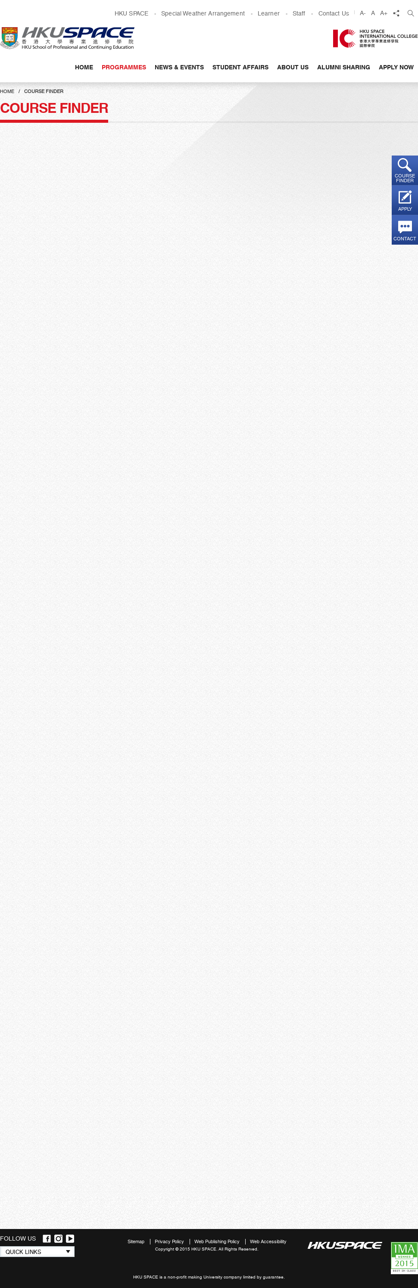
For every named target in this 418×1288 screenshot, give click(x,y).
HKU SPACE (131, 13)
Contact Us (333, 13)
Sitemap (137, 1241)
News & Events (179, 67)
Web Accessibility (268, 1241)
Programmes (124, 67)
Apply (405, 209)
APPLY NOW (396, 67)
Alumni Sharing (343, 67)
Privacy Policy (170, 1241)
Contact (404, 239)
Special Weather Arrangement (203, 13)
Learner (269, 13)
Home (84, 67)
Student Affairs (240, 67)
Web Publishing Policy (217, 1241)
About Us (293, 67)
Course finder (405, 178)
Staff (299, 13)
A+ (383, 12)
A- (363, 12)
